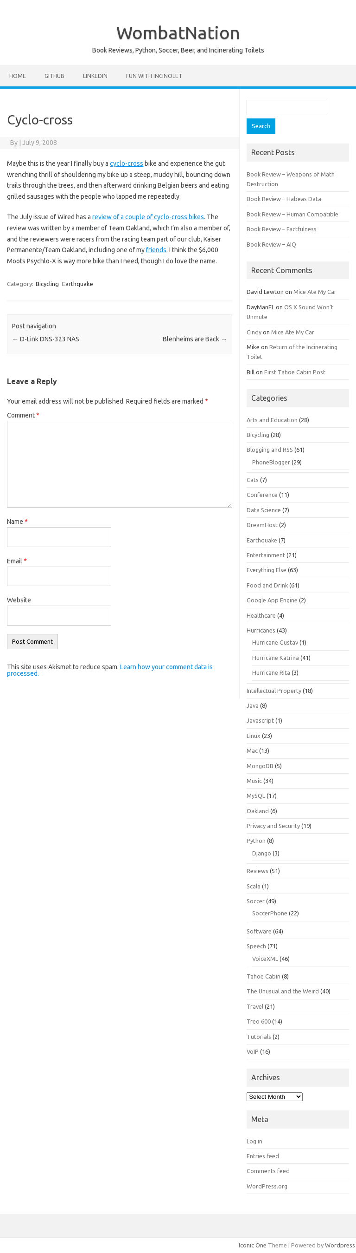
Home (17, 76)
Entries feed (263, 1156)
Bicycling (47, 284)
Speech (256, 946)
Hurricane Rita (271, 672)
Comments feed (268, 1171)
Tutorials (259, 1036)
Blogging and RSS (270, 449)
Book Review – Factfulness (282, 229)
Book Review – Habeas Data (284, 199)
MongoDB (260, 766)
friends (156, 250)
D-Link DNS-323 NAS (45, 339)
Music (254, 780)
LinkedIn (95, 76)
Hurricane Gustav (275, 642)
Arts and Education (272, 420)
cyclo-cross (126, 163)
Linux (254, 735)
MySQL (256, 795)
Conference (262, 494)
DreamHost (262, 525)
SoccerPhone (269, 913)
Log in (254, 1141)
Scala (254, 886)
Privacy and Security (273, 825)
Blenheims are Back (195, 339)
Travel (255, 1006)
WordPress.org (267, 1186)
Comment (23, 415)
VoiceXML (265, 958)
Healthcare (261, 615)
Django (261, 853)
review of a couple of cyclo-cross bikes (148, 217)
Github (54, 76)
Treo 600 (259, 1021)
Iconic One (253, 1245)
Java (253, 705)
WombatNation (178, 32)
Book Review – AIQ (271, 244)
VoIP (253, 1051)
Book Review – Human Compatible (292, 214)
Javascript (260, 720)
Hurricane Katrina (275, 657)
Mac (252, 750)
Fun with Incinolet (154, 76)
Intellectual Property (274, 690)
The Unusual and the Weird (283, 991)
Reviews (257, 871)
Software (259, 931)
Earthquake (77, 284)
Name (17, 521)
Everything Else (266, 570)
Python (256, 840)
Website (19, 600)
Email (17, 561)
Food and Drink (267, 585)
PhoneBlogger (271, 462)
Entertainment (266, 555)
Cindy (254, 332)
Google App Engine (272, 600)
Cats (253, 479)
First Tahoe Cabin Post (294, 372)
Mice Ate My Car (315, 291)
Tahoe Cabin (263, 976)
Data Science (264, 510)
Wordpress (340, 1245)
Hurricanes (261, 630)
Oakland (258, 811)
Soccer (256, 901)
